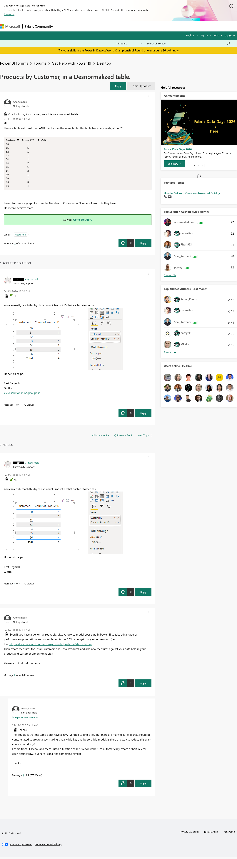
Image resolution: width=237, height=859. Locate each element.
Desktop (104, 63)
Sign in (204, 35)
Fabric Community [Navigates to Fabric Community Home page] (39, 26)
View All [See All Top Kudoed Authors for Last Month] (170, 352)
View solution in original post (22, 395)
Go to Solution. (82, 222)
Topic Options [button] (139, 86)
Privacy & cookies (190, 834)
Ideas (93, 26)
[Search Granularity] (128, 43)
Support (155, 26)
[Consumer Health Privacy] (48, 846)
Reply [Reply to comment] (143, 415)
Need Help (20, 237)
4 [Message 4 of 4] (15, 407)
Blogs (126, 26)
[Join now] (174, 163)
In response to (25, 719)
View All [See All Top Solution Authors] (170, 275)
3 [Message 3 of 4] (23, 777)
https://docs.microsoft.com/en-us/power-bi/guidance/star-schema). (50, 646)
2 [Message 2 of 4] (15, 677)
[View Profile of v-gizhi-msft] (32, 281)
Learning (140, 26)
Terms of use (211, 834)
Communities (109, 26)
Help (215, 35)
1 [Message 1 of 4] (15, 245)
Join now (9, 14)
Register (190, 35)
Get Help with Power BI (71, 63)
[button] (118, 86)
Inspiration (77, 26)
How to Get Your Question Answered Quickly (192, 193)
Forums (61, 26)
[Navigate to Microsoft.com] (10, 26)
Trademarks (228, 834)
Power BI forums (14, 63)
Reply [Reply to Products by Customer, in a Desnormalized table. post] (143, 245)
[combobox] (188, 43)
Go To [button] (228, 35)
